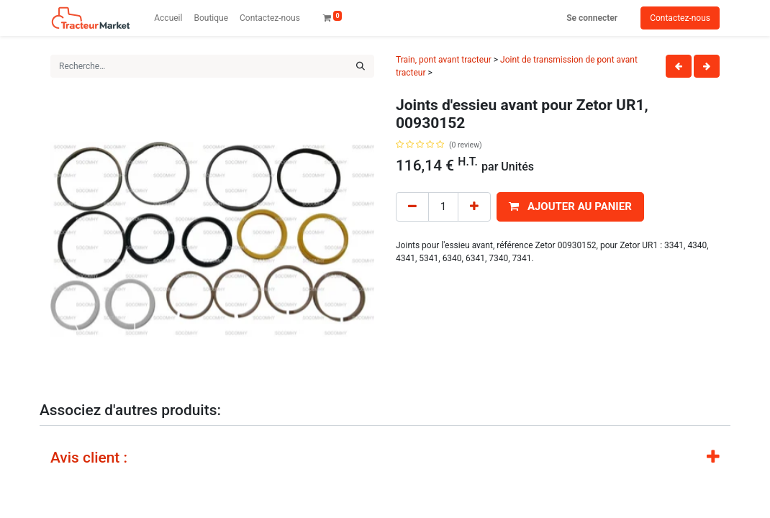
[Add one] (474, 207)
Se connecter (591, 18)
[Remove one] (412, 207)
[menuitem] (168, 18)
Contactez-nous (680, 18)
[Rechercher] (360, 66)
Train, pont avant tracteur (444, 60)
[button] (570, 207)
